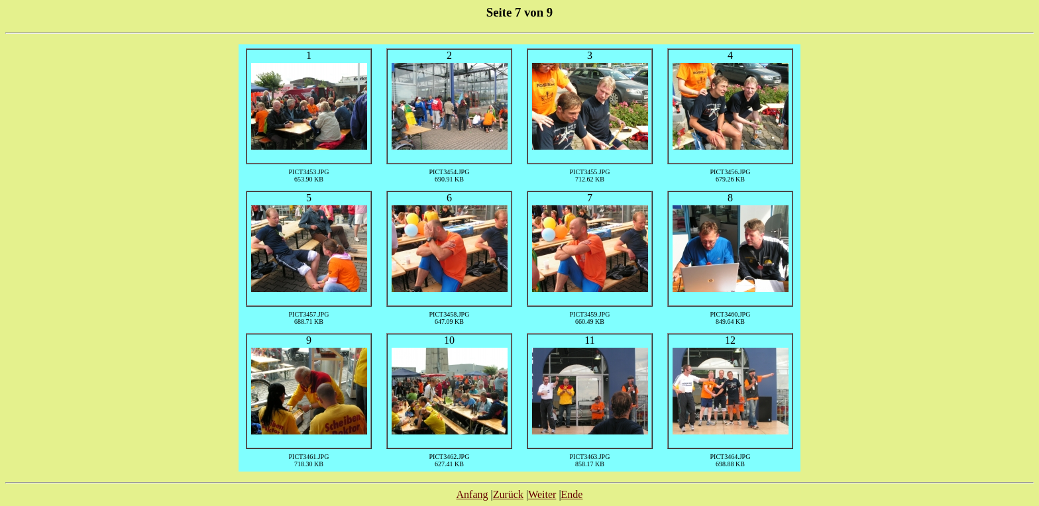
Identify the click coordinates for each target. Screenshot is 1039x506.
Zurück (508, 494)
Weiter (542, 494)
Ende (572, 494)
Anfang (472, 494)
